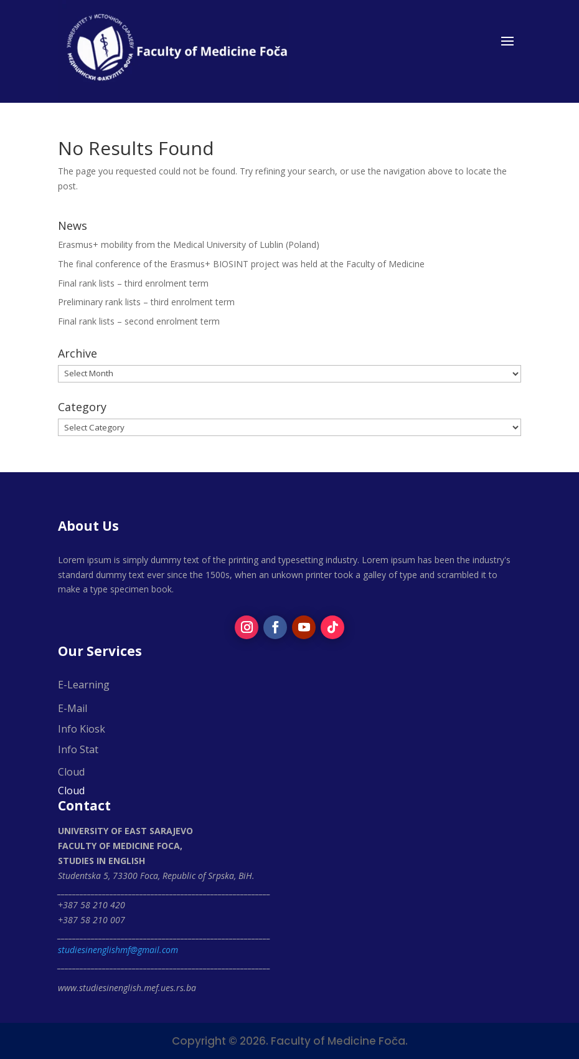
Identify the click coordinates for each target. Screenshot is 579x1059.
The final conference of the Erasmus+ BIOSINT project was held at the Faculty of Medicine (241, 264)
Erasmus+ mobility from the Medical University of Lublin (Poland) (188, 244)
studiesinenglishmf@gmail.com (118, 950)
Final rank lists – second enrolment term (139, 321)
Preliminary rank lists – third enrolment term (146, 302)
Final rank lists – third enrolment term (133, 283)
